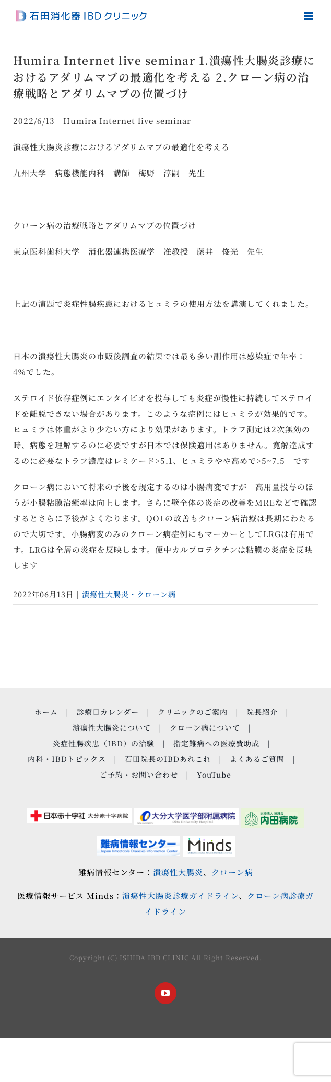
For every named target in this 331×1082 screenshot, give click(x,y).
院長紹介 (262, 712)
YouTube (214, 774)
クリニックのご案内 (193, 712)
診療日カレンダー (108, 712)
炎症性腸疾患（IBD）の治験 (104, 743)
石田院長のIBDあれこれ (168, 759)
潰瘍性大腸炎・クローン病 (129, 594)
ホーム (46, 712)
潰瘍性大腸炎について (112, 727)
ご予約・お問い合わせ (139, 774)
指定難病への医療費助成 (216, 743)
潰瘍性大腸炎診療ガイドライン (180, 895)
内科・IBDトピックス (67, 759)
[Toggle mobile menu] (309, 15)
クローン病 (232, 872)
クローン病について (205, 727)
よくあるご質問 (257, 759)
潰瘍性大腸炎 (178, 872)
